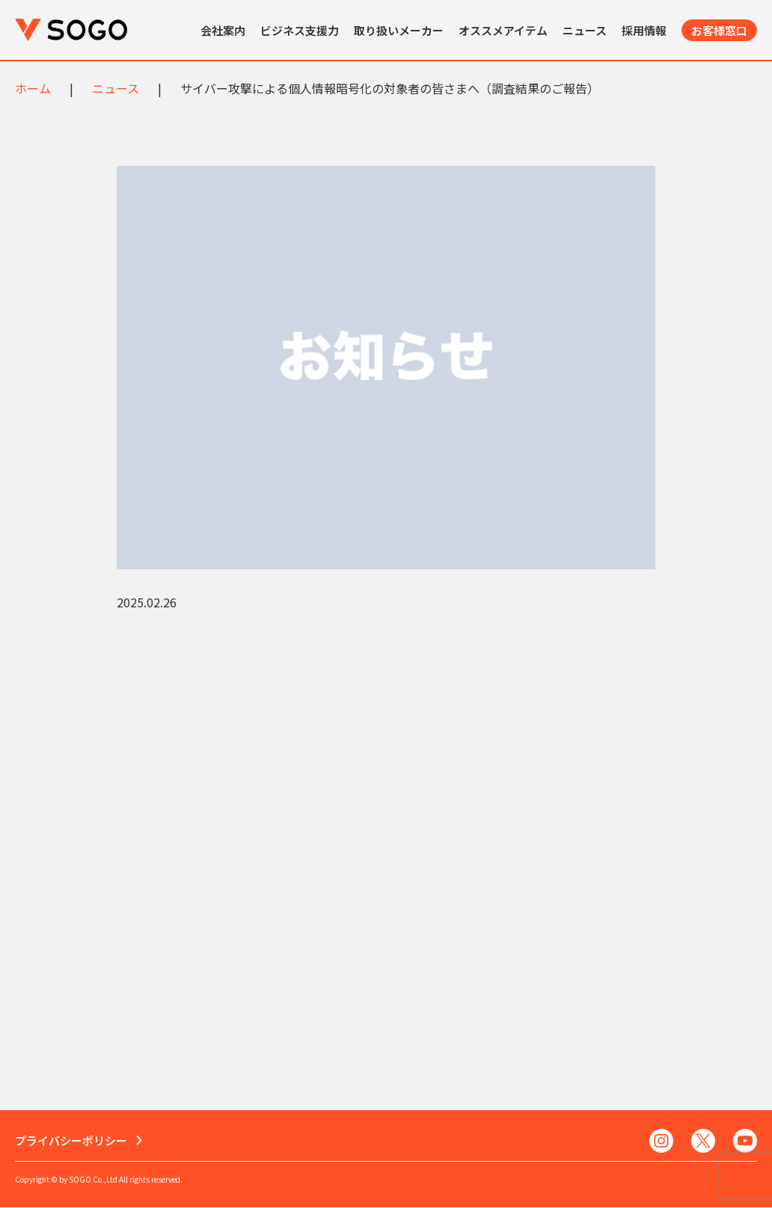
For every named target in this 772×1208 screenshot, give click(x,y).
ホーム (33, 88)
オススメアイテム (503, 30)
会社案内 (222, 30)
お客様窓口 (719, 30)
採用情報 (644, 30)
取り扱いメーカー (399, 30)
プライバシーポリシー (71, 1141)
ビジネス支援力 (299, 30)
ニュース (585, 30)
